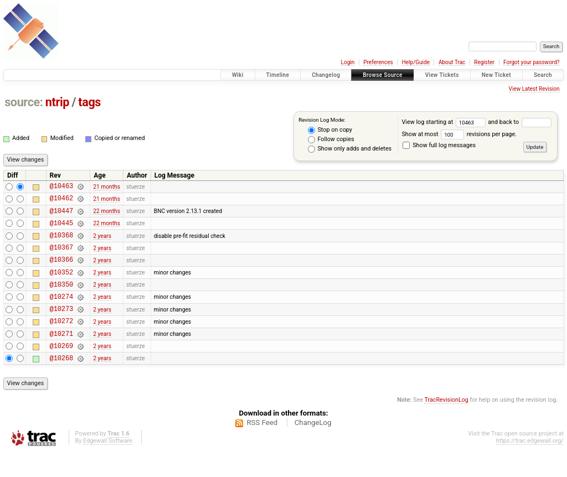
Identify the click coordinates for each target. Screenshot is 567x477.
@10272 (61, 340)
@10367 (61, 257)
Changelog (326, 75)
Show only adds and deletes (349, 149)
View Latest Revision (534, 89)
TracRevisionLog (446, 424)
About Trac (452, 62)
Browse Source (383, 75)
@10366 (61, 271)
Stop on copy (330, 130)
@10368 (61, 243)
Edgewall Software (107, 465)
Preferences (378, 62)
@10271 (61, 355)
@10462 (61, 201)
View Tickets (442, 75)
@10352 (61, 285)
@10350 (61, 299)
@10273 (61, 326)
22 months (106, 215)
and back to (519, 122)
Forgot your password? (531, 62)
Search (543, 75)
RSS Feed (261, 447)
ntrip (57, 102)
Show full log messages (439, 145)
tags (89, 102)
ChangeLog (313, 447)
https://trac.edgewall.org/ (530, 465)
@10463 (61, 187)
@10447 (61, 215)
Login (348, 62)
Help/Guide (416, 62)
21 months (106, 187)
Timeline (278, 75)
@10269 (61, 369)
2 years (102, 243)
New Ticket (496, 75)
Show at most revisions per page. (459, 134)
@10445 (61, 229)
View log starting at (444, 122)
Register (484, 62)
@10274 (61, 313)
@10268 (61, 382)
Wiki (238, 75)
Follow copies (331, 139)
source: (23, 102)
